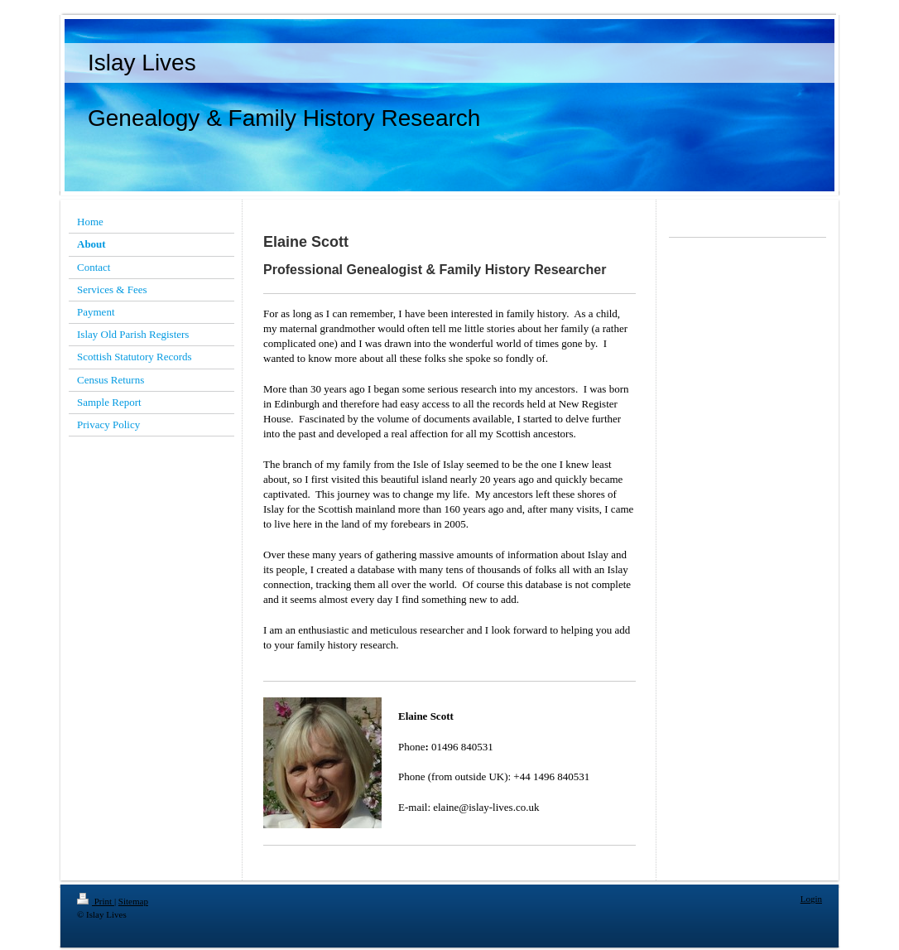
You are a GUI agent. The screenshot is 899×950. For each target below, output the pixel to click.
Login (811, 899)
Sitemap (133, 901)
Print (95, 901)
